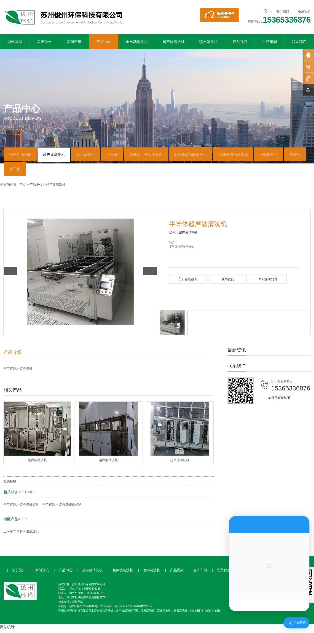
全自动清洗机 (137, 42)
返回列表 (267, 282)
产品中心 (103, 42)
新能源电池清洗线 (247, 155)
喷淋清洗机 (208, 42)
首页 (22, 187)
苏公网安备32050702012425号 (133, 609)
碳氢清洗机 (180, 613)
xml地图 (195, 613)
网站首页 (15, 42)
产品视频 (240, 42)
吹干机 (40, 171)
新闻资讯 (74, 42)
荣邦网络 (77, 604)
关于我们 (282, 11)
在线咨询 (188, 282)
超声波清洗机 (174, 42)
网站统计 (7, 630)
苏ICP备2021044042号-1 (84, 609)
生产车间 (269, 42)
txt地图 (215, 613)
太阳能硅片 (285, 155)
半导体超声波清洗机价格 (21, 507)
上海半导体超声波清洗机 (21, 534)
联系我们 (304, 11)
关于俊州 (44, 42)
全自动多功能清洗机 (202, 155)
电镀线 (15, 171)
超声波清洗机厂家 (127, 613)
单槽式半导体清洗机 (155, 155)
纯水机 (119, 155)
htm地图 (206, 613)
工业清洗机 (164, 613)
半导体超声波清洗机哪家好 (62, 507)
